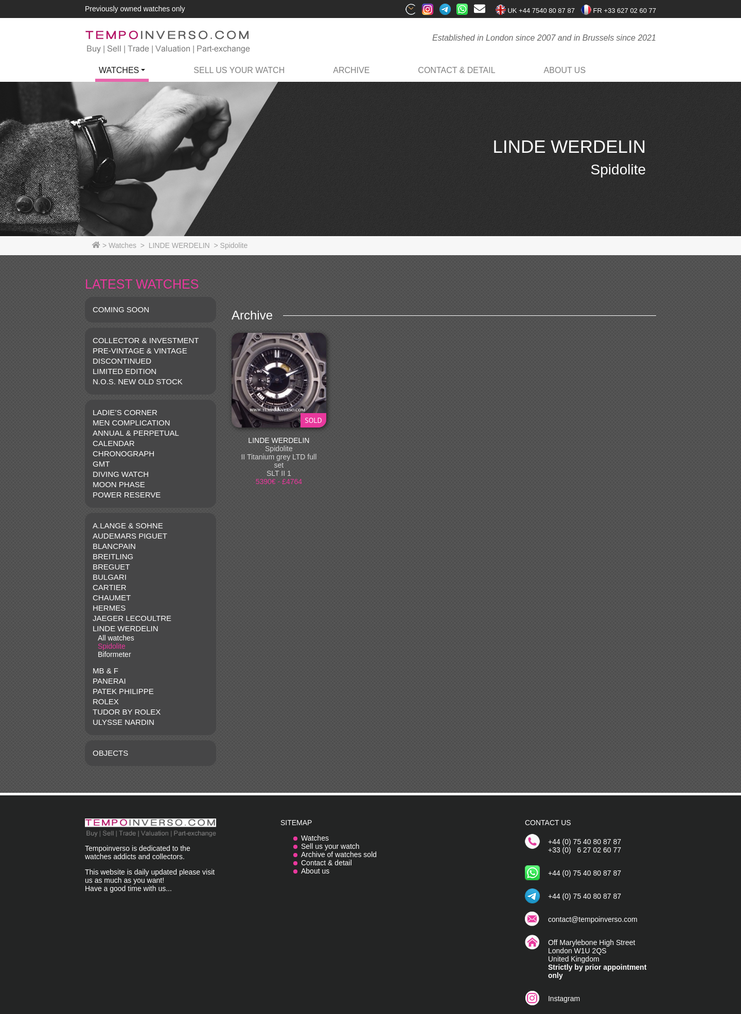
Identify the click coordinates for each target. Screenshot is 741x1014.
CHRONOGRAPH (123, 453)
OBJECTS (110, 753)
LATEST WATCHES (142, 284)
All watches (116, 638)
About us (315, 871)
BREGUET (111, 566)
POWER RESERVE (127, 494)
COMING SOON (121, 309)
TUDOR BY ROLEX (127, 711)
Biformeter (114, 654)
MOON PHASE (119, 484)
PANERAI (109, 681)
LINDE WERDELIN (125, 628)
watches (119, 70)
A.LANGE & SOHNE (128, 525)
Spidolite (112, 646)
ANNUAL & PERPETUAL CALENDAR (136, 438)
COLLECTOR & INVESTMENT (146, 340)
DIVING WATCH (121, 474)
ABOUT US (565, 70)
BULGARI (110, 577)
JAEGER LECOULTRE (132, 618)
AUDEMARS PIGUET (130, 535)
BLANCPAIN (114, 546)
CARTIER (110, 587)
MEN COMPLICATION (131, 422)
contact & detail (456, 70)
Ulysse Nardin (123, 722)
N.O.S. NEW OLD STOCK (138, 381)
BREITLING (113, 556)
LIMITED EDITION (124, 371)
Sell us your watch (239, 70)
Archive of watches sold (339, 854)
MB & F (105, 670)
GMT (101, 463)
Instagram (564, 998)
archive (351, 70)
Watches (315, 838)
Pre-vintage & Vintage (140, 350)
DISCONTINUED (122, 361)
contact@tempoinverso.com (593, 919)
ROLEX (106, 701)
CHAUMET (112, 597)
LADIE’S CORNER (125, 412)
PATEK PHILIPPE (123, 691)
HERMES (109, 607)
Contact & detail (326, 863)
